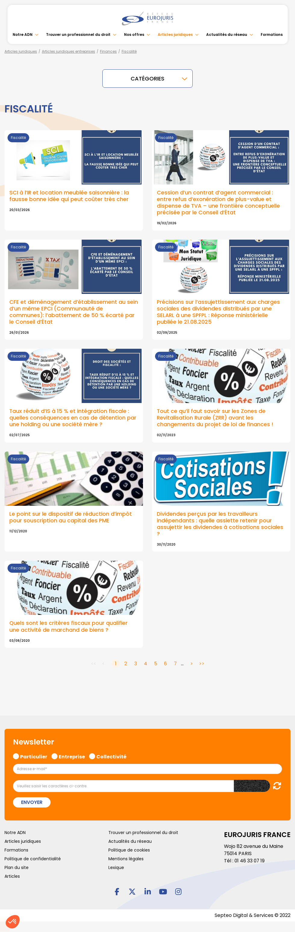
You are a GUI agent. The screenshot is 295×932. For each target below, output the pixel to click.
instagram (178, 887)
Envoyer (31, 798)
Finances (108, 51)
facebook (116, 887)
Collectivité (111, 751)
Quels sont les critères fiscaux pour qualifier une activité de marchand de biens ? (68, 622)
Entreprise (72, 751)
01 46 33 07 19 (250, 856)
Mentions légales (126, 855)
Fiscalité (129, 51)
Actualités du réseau (226, 34)
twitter (132, 887)
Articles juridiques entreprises (68, 51)
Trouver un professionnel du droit (78, 34)
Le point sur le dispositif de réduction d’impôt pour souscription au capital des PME (70, 514)
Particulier (33, 751)
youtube (162, 887)
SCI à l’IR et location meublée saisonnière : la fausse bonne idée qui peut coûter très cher (69, 196)
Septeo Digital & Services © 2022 (252, 911)
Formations (272, 34)
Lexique (116, 863)
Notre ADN (23, 34)
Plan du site (17, 863)
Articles (12, 872)
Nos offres (134, 34)
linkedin (147, 887)
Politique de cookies (129, 846)
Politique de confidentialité (33, 855)
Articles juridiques (175, 34)
